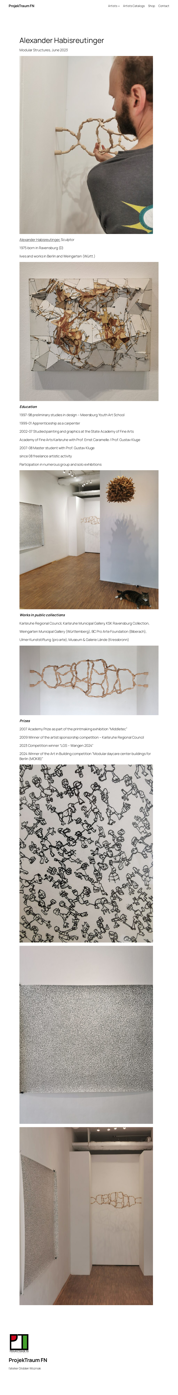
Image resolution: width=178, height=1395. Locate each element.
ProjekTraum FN (21, 5)
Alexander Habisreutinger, (39, 239)
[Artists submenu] (119, 6)
